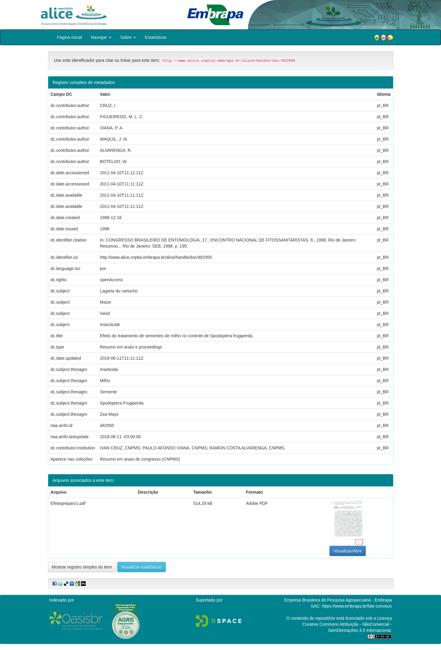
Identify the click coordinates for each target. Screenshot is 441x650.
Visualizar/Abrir (347, 550)
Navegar (101, 37)
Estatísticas (156, 37)
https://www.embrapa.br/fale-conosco (357, 606)
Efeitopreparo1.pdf (68, 503)
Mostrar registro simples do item (82, 567)
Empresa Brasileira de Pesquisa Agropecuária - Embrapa (338, 600)
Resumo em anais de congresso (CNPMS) (140, 459)
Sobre (128, 37)
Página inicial (69, 37)
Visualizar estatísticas (141, 567)
